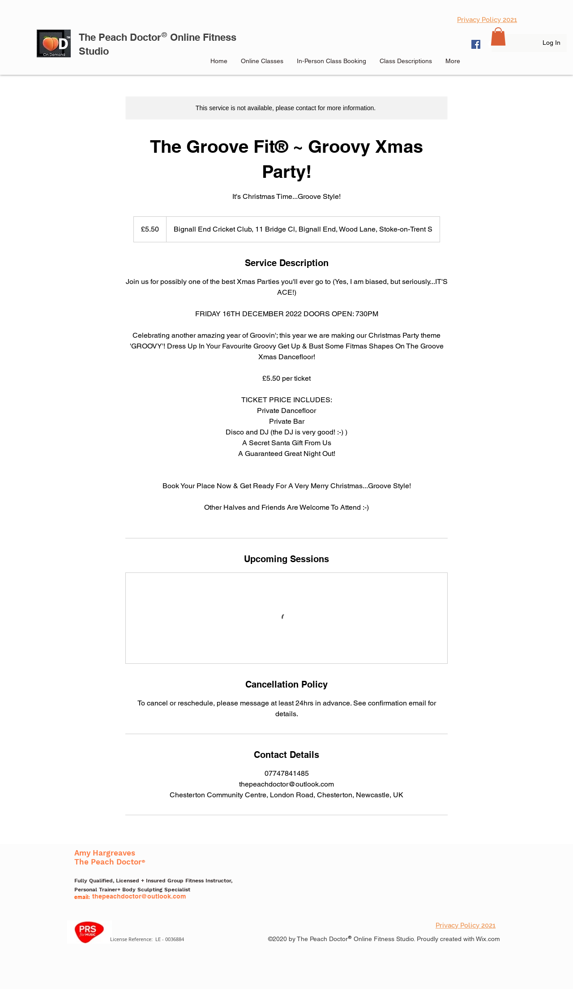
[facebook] (489, 44)
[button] (498, 36)
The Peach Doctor (120, 37)
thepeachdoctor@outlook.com (139, 896)
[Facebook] (475, 44)
